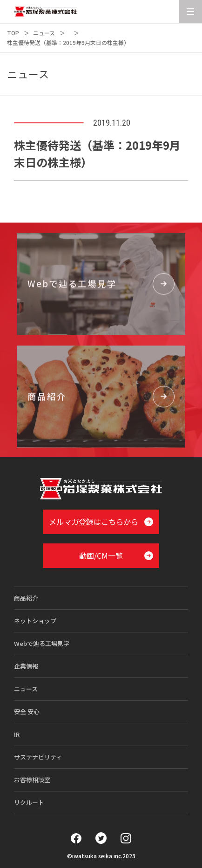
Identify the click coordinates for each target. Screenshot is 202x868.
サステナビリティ (38, 757)
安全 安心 (27, 711)
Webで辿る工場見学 (41, 643)
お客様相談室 (32, 779)
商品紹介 (26, 598)
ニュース (44, 33)
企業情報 (26, 666)
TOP (13, 33)
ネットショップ (35, 620)
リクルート (29, 802)
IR (17, 734)
